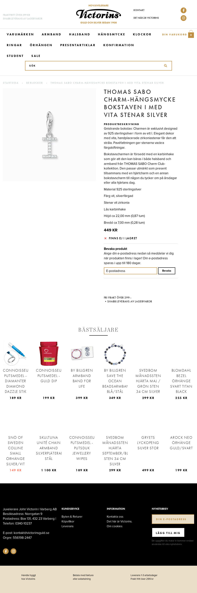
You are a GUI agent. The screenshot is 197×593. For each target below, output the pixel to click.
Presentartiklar (78, 45)
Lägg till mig (168, 533)
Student (15, 56)
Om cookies (114, 526)
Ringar (14, 45)
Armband (51, 34)
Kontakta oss (115, 516)
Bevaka (166, 271)
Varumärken (20, 34)
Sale (36, 56)
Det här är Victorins (146, 17)
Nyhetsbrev (160, 508)
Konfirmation (118, 45)
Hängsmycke (111, 34)
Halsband (79, 34)
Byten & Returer (72, 516)
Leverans (67, 526)
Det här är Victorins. (119, 521)
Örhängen (41, 45)
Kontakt (139, 10)
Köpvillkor (68, 521)
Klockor (142, 34)
